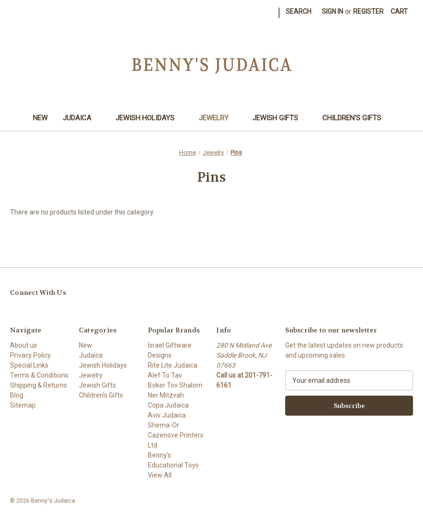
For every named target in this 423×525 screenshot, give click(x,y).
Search (298, 11)
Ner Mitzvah (166, 395)
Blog (16, 395)
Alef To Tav (165, 375)
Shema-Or (163, 425)
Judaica (81, 118)
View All (160, 475)
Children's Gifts (356, 118)
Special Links (29, 365)
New (40, 118)
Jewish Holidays (149, 118)
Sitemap (23, 405)
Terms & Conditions (39, 375)
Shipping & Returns (38, 385)
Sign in (332, 11)
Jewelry (218, 118)
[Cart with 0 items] (399, 11)
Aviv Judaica (167, 415)
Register (368, 11)
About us (23, 345)
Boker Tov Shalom (175, 385)
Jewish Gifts (279, 118)
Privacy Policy (30, 355)
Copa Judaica (168, 405)
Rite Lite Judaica (172, 365)
